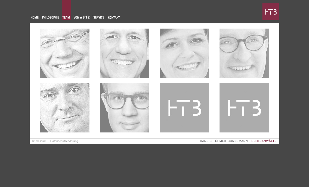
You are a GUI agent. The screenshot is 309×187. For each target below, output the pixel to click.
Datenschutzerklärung (64, 141)
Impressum (39, 141)
